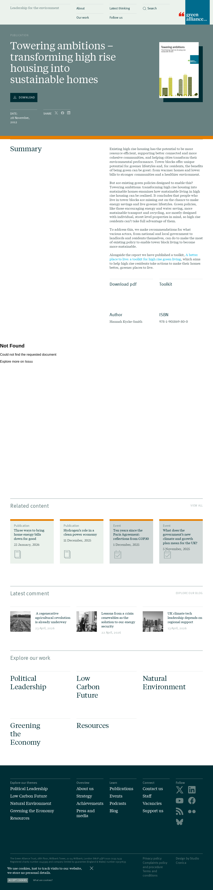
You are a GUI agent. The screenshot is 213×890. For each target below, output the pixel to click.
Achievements (89, 803)
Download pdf (130, 284)
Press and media (85, 813)
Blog (114, 810)
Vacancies (152, 803)
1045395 (43, 861)
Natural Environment (30, 803)
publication (19, 35)
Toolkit (180, 284)
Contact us (153, 788)
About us (85, 788)
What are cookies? (43, 880)
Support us (153, 810)
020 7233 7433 (114, 858)
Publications (121, 788)
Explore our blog (189, 592)
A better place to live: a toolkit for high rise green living (154, 257)
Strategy (84, 795)
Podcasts (118, 803)
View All (197, 505)
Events (116, 795)
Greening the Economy (32, 810)
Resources (19, 818)
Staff (147, 795)
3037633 (121, 861)
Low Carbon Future (28, 795)
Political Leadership (29, 788)
